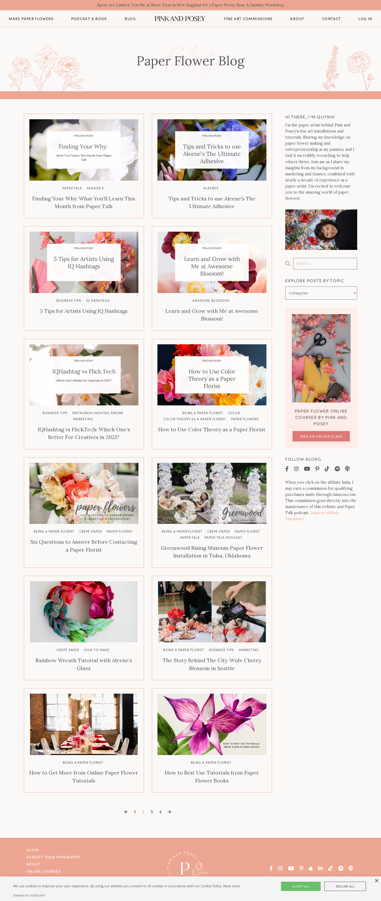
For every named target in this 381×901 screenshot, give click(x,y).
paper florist (119, 521)
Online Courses (43, 856)
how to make (97, 638)
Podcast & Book (89, 19)
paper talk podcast (223, 527)
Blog (130, 19)
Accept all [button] (307, 886)
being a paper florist (202, 404)
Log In (365, 19)
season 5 (95, 188)
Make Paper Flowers (31, 19)
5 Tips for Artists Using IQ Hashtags (83, 310)
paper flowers (245, 410)
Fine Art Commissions (248, 19)
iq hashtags (98, 300)
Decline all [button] (339, 886)
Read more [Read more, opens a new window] (231, 886)
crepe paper (90, 521)
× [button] (376, 881)
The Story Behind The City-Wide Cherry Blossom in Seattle (212, 651)
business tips (68, 300)
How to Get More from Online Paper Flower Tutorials (84, 763)
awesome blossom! (211, 300)
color (234, 404)
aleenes (211, 188)
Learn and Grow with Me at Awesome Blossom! (211, 310)
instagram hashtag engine (98, 404)
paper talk (72, 188)
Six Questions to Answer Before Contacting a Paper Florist (83, 534)
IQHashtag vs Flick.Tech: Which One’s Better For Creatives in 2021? (84, 423)
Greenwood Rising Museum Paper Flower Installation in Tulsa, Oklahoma (212, 540)
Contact (331, 19)
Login (32, 835)
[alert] (190, 888)
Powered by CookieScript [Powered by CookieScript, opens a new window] (29, 895)
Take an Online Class (321, 437)
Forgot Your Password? (53, 842)
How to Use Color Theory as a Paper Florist (212, 420)
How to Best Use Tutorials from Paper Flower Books (212, 763)
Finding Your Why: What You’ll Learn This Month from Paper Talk (84, 202)
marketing (83, 410)
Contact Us (39, 870)
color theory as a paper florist (194, 410)
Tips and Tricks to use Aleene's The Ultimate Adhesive (211, 202)
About (297, 19)
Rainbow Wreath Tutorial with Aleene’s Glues (84, 648)
